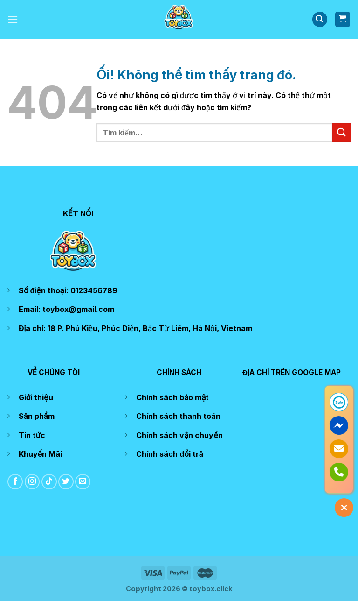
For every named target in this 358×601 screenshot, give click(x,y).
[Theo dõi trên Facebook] (15, 481)
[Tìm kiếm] (319, 19)
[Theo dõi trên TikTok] (49, 481)
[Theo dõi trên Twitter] (66, 481)
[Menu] (12, 19)
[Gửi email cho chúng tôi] (82, 481)
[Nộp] (341, 132)
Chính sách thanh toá (176, 416)
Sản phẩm (37, 416)
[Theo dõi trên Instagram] (32, 481)
